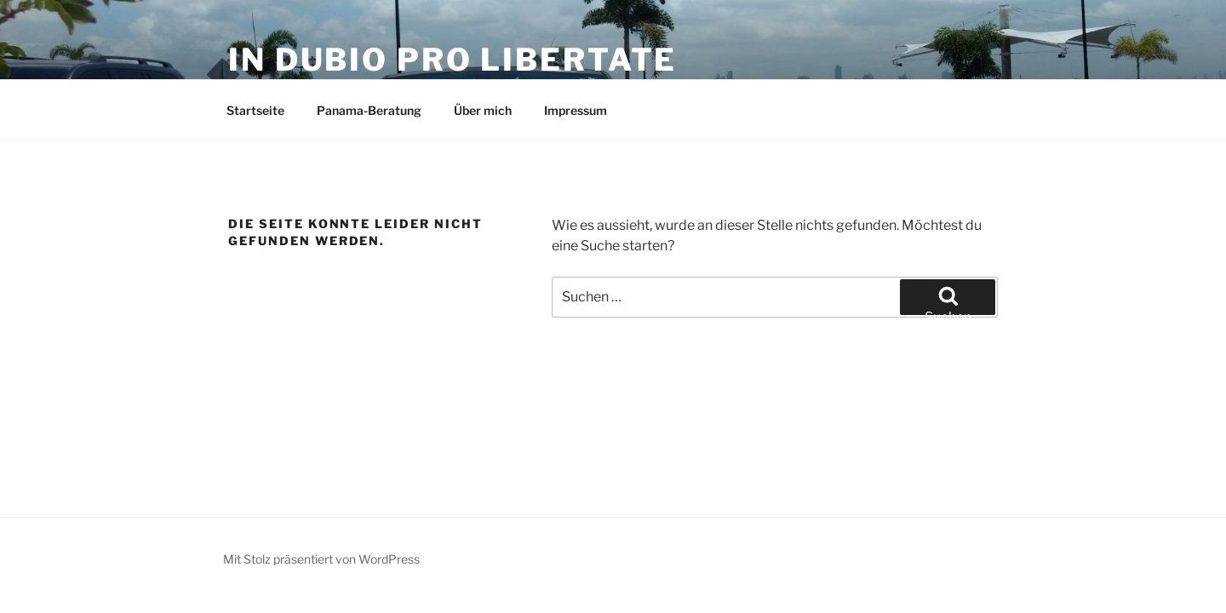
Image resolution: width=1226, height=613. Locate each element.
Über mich (483, 110)
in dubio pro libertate (452, 59)
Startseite (255, 110)
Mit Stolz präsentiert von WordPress (321, 559)
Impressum (575, 110)
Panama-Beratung (369, 110)
